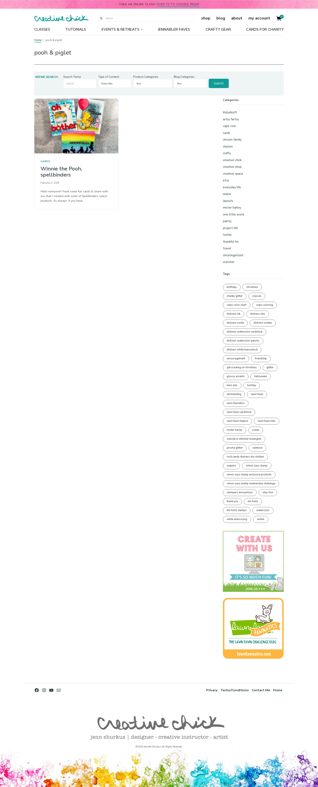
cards (45, 161)
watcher (228, 262)
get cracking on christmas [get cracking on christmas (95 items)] (242, 367)
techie (227, 235)
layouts (228, 201)
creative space (233, 174)
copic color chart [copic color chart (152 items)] (236, 305)
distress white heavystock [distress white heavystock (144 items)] (242, 349)
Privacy (212, 690)
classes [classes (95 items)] (256, 296)
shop (205, 18)
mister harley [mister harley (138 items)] (234, 430)
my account (259, 18)
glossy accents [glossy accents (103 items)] (236, 376)
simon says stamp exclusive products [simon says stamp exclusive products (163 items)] (249, 474)
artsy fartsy (231, 119)
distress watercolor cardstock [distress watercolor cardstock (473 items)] (244, 332)
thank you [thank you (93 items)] (232, 501)
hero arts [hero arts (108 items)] (232, 385)
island (227, 194)
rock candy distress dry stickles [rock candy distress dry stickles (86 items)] (245, 457)
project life (230, 228)
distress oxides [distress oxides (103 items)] (263, 323)
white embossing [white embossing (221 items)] (237, 519)
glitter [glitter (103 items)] (270, 367)
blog (220, 18)
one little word (233, 214)
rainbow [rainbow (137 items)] (257, 448)
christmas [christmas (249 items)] (252, 287)
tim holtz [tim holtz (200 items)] (253, 501)
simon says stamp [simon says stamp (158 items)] (257, 465)
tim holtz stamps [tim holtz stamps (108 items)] (237, 510)
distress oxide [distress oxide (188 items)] (235, 323)
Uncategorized (233, 255)
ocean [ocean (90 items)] (255, 430)
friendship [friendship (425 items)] (261, 358)
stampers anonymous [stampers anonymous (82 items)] (240, 492)
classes (228, 146)
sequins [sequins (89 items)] (231, 465)
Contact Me (261, 690)
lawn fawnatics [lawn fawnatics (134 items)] (236, 403)
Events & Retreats (120, 29)
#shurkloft (230, 112)
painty (227, 221)
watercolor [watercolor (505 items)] (263, 510)
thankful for (231, 242)
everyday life (232, 187)
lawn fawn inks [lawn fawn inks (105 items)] (266, 421)
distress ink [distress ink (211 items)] (233, 314)
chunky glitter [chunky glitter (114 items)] (235, 296)
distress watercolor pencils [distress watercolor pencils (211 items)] (243, 340)
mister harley (232, 208)
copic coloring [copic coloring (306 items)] (264, 305)
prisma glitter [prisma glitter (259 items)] (235, 448)
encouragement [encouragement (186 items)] (236, 358)
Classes (42, 29)
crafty (227, 153)
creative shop (232, 167)
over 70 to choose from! (178, 4)
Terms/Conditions (234, 690)
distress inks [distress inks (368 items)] (257, 314)
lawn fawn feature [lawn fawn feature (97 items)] (237, 421)
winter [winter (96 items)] (260, 519)
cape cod (229, 126)
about (236, 18)
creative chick (232, 160)
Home (38, 40)
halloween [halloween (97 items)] (260, 376)
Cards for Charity (265, 29)
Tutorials (76, 29)
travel (227, 248)
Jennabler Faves (174, 29)
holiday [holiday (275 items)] (251, 385)
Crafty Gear (218, 29)
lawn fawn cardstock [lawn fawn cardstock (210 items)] (239, 412)
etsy (226, 180)
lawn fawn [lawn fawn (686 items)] (257, 394)
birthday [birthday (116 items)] (232, 287)
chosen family (232, 140)
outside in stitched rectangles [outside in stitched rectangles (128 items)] (244, 439)
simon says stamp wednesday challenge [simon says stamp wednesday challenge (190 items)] (251, 483)
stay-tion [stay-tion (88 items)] (267, 492)
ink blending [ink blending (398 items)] (234, 394)
